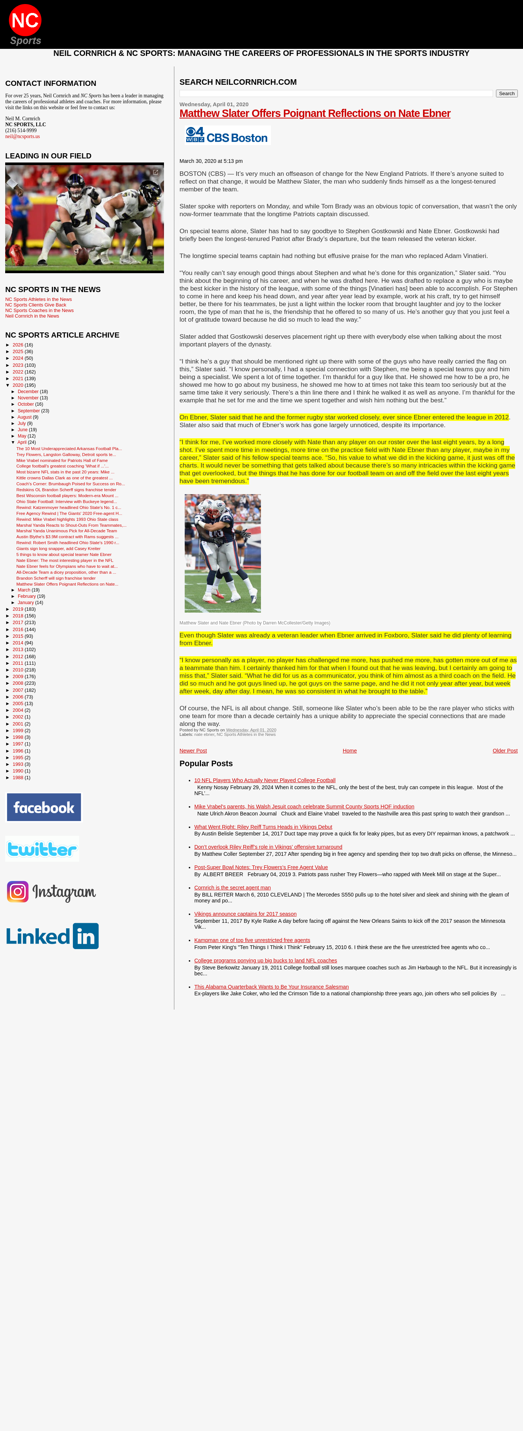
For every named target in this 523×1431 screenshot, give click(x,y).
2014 (18, 643)
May (23, 436)
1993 (18, 764)
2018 (18, 616)
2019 (18, 609)
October (26, 404)
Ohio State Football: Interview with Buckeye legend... (66, 501)
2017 (18, 622)
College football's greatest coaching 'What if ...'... (62, 465)
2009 (18, 676)
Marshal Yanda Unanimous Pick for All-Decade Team (66, 530)
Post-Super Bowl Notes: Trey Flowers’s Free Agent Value (261, 867)
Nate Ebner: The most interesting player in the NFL (64, 560)
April (22, 442)
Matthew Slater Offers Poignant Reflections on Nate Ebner (315, 113)
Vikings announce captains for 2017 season (245, 914)
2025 (18, 351)
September (29, 410)
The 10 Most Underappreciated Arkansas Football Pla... (69, 448)
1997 (18, 744)
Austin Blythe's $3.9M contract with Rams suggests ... (67, 536)
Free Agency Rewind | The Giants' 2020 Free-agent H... (69, 513)
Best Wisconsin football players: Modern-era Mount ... (67, 495)
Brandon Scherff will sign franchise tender (55, 578)
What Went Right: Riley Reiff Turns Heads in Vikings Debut (263, 827)
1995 (18, 757)
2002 (18, 717)
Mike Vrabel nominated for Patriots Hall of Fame (62, 460)
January (26, 602)
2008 (18, 683)
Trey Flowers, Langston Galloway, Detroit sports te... (66, 454)
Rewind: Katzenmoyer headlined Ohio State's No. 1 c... (68, 507)
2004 (18, 710)
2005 (18, 703)
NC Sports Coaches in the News (39, 310)
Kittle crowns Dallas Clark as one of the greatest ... (64, 477)
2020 (18, 385)
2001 (18, 724)
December (29, 391)
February (27, 596)
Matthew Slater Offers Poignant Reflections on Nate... (67, 584)
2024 (18, 358)
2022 (18, 372)
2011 (18, 663)
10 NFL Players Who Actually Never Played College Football (265, 780)
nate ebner (204, 734)
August (25, 417)
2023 (18, 365)
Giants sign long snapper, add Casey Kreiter (58, 548)
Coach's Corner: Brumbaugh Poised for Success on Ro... (70, 483)
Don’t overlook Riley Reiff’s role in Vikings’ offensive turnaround (268, 847)
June (23, 429)
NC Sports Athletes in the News (246, 734)
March (24, 590)
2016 (18, 629)
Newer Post (193, 751)
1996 (18, 751)
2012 (18, 656)
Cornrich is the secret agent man (232, 888)
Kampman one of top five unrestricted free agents (252, 940)
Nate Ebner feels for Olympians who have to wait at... (67, 566)
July (22, 423)
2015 (18, 636)
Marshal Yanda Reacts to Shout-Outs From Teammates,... (71, 525)
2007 (18, 690)
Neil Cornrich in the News (32, 316)
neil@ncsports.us (22, 136)
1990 (18, 771)
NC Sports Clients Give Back (35, 305)
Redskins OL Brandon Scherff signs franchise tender (66, 489)
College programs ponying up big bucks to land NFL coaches (265, 961)
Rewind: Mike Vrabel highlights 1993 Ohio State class (67, 519)
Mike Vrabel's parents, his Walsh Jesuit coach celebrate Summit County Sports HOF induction (304, 807)
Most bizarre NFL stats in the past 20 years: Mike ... (65, 471)
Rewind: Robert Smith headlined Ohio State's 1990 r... (67, 542)
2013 (18, 649)
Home (350, 751)
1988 (18, 777)
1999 (18, 730)
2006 (18, 697)
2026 (18, 345)
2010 (18, 670)
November (29, 398)
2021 (18, 378)
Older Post (505, 751)
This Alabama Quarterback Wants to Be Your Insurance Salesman (271, 987)
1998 (18, 737)
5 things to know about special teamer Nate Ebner (63, 554)
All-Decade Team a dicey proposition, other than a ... (66, 572)
